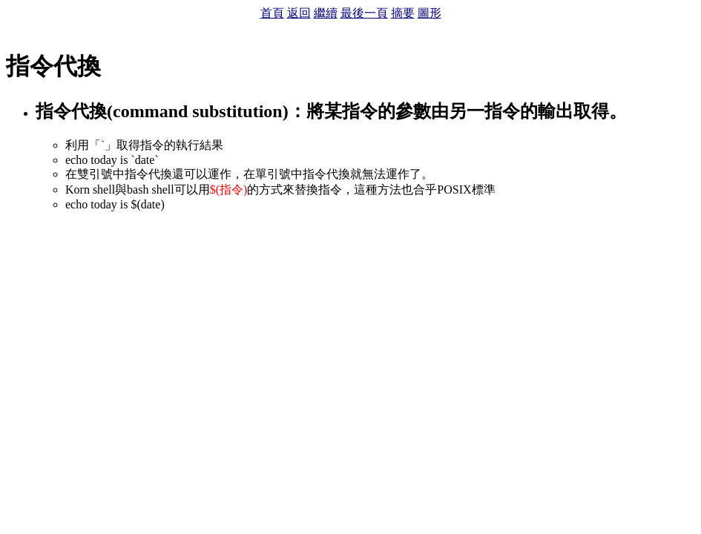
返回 (299, 13)
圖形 (429, 13)
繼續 (326, 13)
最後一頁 (364, 13)
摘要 (403, 13)
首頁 (272, 13)
